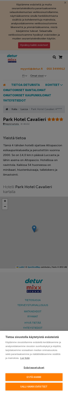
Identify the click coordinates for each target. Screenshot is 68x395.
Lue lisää (25, 358)
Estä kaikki (34, 377)
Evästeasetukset (34, 367)
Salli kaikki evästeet (34, 386)
